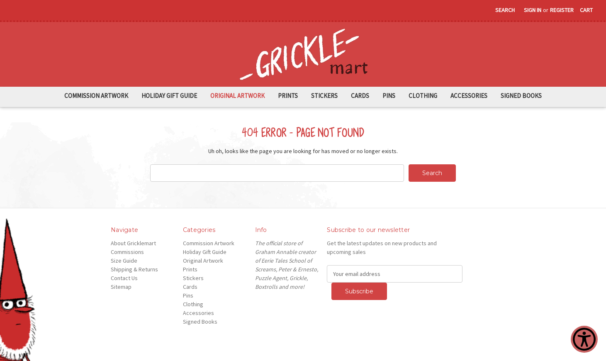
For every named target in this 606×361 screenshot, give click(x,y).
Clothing (423, 96)
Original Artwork (237, 96)
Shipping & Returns (134, 269)
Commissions (127, 252)
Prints (288, 96)
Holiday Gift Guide (169, 96)
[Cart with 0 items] (586, 10)
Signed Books (521, 96)
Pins (388, 96)
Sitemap (121, 286)
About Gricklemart (133, 243)
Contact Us (124, 278)
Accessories (468, 96)
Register (562, 10)
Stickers (324, 96)
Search (505, 10)
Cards (360, 96)
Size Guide (124, 260)
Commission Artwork (96, 96)
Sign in (532, 10)
